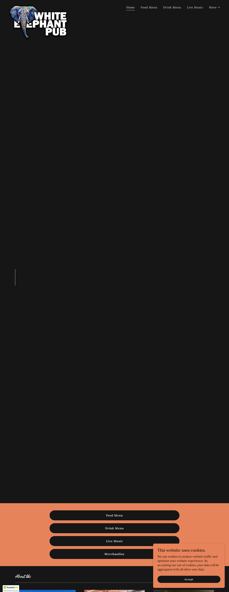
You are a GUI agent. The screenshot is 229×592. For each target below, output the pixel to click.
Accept (188, 579)
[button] (214, 7)
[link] (40, 6)
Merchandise (114, 554)
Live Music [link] (195, 7)
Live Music (114, 541)
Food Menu (114, 515)
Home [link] (130, 7)
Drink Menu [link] (172, 7)
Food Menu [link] (149, 7)
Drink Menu (114, 528)
